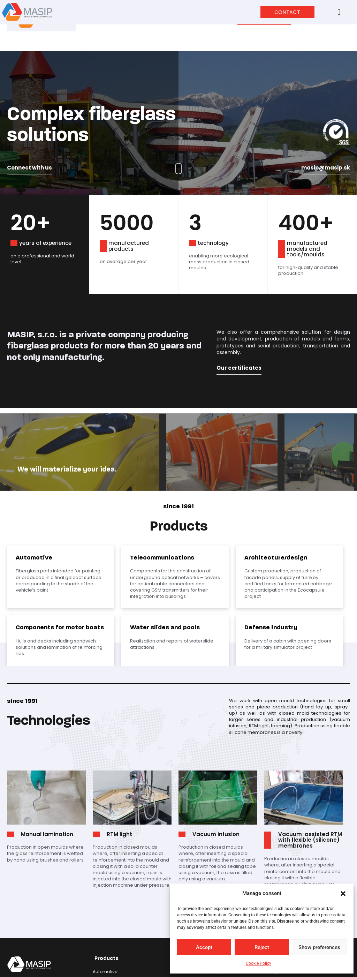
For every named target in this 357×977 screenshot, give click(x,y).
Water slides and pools (117, 940)
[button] (343, 893)
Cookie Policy (258, 963)
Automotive (105, 909)
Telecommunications (116, 916)
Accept (204, 947)
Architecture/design (114, 924)
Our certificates (239, 304)
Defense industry (110, 947)
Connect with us (29, 104)
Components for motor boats (124, 932)
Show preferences (319, 947)
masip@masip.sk (325, 104)
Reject (262, 947)
